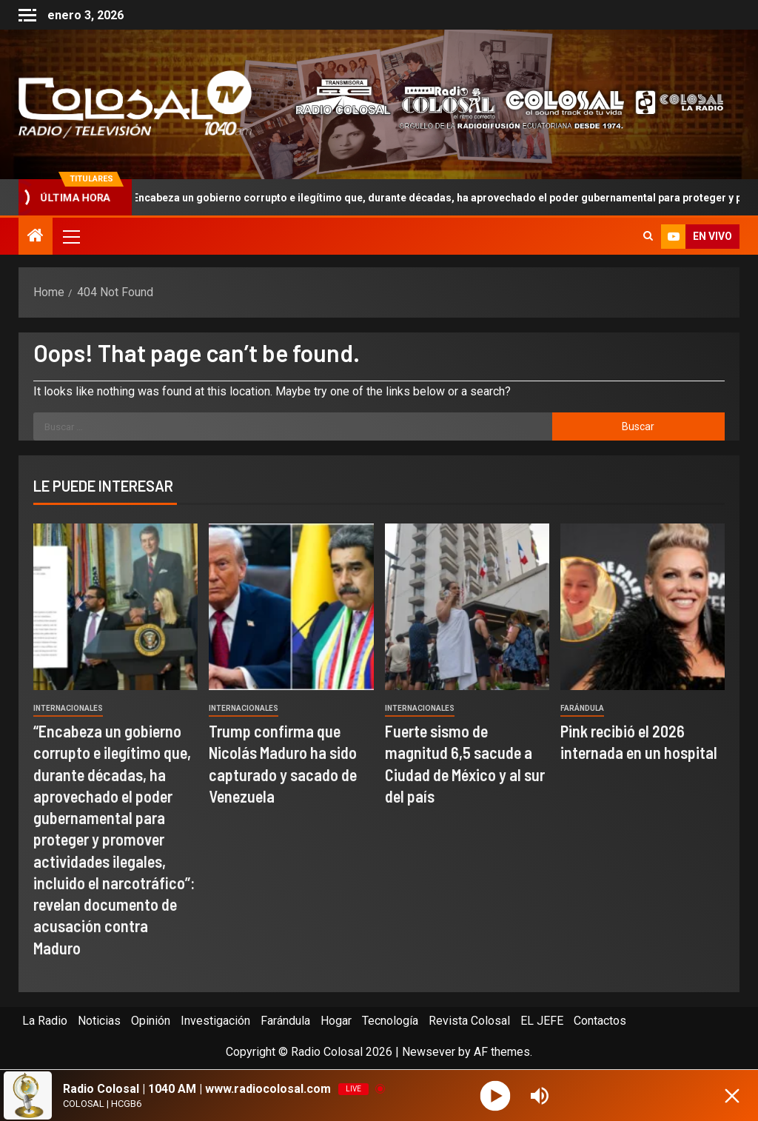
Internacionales (68, 708)
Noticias (99, 1021)
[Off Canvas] (27, 15)
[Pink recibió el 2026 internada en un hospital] (642, 606)
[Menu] (70, 236)
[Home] (35, 237)
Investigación (215, 1021)
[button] (70, 236)
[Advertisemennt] (501, 103)
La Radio (44, 1021)
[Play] (495, 1095)
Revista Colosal (469, 1021)
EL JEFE (541, 1021)
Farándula (582, 708)
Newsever (428, 1052)
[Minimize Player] (732, 1096)
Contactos (600, 1021)
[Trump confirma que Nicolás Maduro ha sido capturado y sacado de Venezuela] (291, 606)
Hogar (336, 1021)
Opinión (150, 1021)
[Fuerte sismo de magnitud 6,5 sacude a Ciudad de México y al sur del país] (467, 606)
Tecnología (390, 1021)
